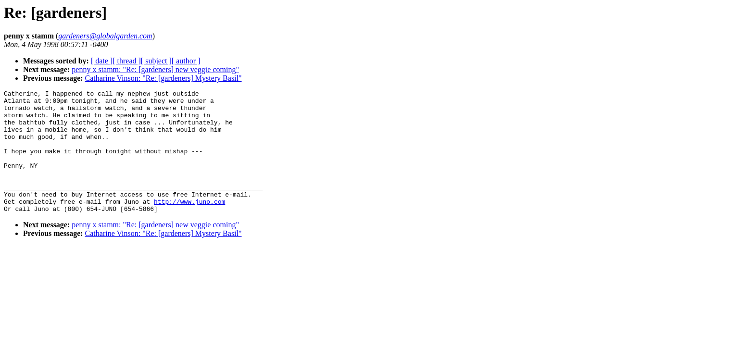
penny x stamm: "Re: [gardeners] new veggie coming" (155, 69)
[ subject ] (156, 61)
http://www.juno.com (189, 224)
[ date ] (102, 61)
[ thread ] (127, 61)
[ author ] (186, 61)
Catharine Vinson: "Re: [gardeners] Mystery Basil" (163, 78)
